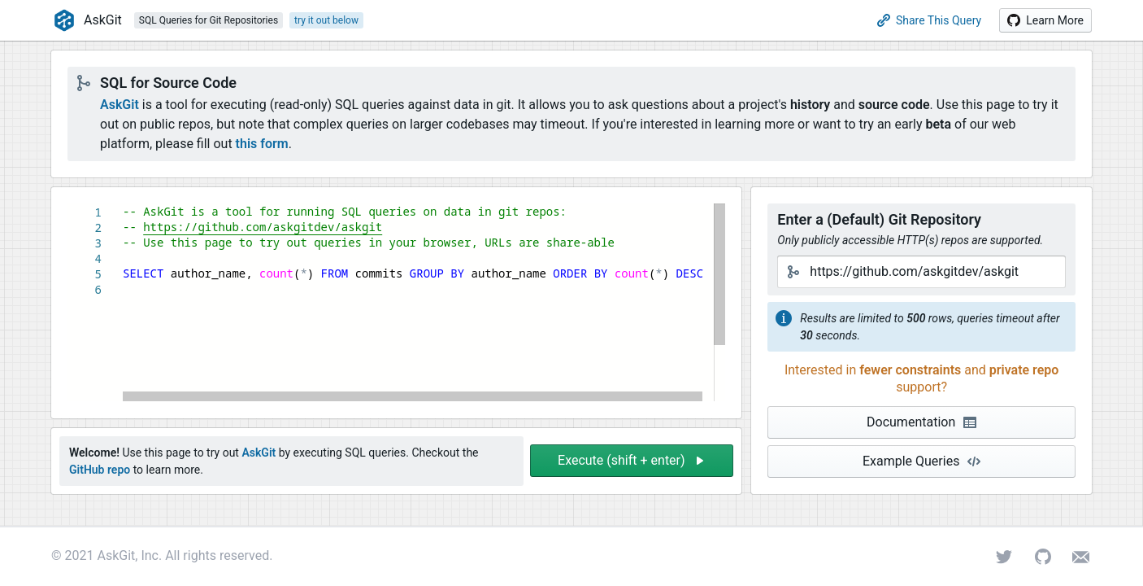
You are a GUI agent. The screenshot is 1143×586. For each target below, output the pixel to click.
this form (262, 143)
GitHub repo (99, 469)
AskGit (119, 104)
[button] (1045, 20)
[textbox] (123, 203)
